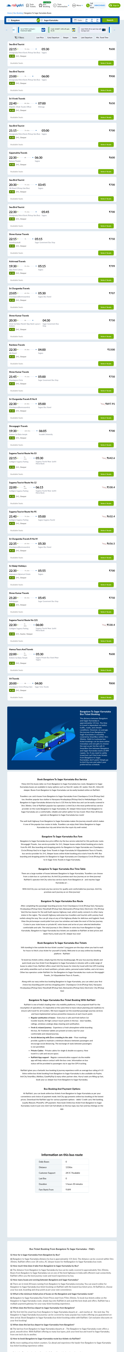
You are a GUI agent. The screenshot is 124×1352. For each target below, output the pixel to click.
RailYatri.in (100, 1287)
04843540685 (99, 5)
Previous (6, 30)
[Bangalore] (21, 20)
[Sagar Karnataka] (54, 20)
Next (113, 30)
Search (110, 20)
